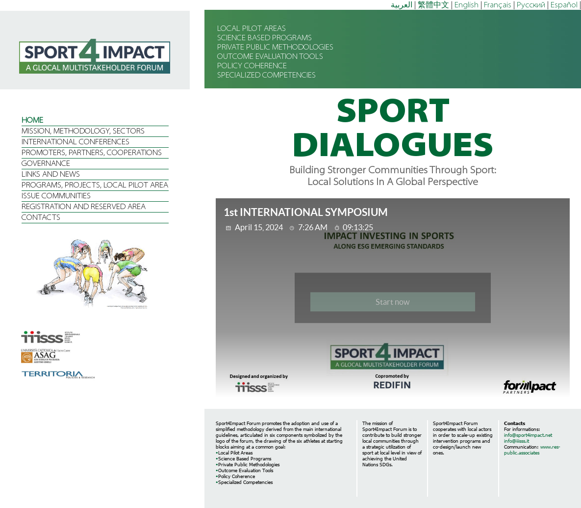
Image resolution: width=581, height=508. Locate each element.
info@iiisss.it (516, 441)
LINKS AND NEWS (51, 175)
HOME (32, 121)
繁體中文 (433, 5)
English (467, 5)
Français (497, 5)
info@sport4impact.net (528, 435)
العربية (401, 5)
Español (564, 5)
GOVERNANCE (46, 164)
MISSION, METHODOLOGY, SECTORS (83, 131)
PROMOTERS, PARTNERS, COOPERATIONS (92, 153)
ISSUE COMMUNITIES (56, 196)
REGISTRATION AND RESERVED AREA (84, 207)
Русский (531, 5)
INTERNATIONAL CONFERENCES (75, 142)
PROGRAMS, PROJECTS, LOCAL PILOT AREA (95, 185)
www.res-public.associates (532, 449)
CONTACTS (41, 218)
